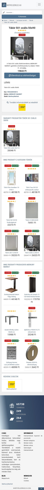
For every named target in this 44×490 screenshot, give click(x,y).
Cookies (26, 481)
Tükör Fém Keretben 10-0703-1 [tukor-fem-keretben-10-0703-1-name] (11, 189)
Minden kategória (29, 440)
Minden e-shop (28, 445)
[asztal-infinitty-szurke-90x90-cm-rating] (12, 311)
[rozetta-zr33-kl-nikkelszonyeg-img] (32, 353)
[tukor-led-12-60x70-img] (12, 243)
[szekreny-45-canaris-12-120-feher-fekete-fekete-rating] (32, 276)
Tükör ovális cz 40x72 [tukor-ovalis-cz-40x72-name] (32, 253)
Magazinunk (5, 478)
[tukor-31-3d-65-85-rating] (32, 201)
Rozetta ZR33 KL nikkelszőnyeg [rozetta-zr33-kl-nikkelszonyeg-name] (31, 364)
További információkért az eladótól (22, 106)
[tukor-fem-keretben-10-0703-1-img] (12, 178)
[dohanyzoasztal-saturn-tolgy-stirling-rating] (12, 276)
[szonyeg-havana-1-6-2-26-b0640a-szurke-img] (12, 353)
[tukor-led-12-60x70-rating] (12, 234)
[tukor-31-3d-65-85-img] (32, 211)
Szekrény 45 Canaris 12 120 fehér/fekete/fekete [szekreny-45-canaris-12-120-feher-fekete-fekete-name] (32, 296)
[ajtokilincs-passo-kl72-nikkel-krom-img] (32, 320)
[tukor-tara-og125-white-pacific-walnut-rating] (32, 169)
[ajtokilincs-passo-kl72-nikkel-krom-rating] (32, 311)
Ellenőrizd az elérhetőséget (22, 75)
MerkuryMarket (13, 96)
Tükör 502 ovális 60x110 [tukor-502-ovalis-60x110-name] (11, 148)
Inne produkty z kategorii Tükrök (17, 160)
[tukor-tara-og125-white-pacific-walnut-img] (32, 178)
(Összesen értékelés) (22, 33)
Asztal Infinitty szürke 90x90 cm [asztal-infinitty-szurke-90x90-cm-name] (11, 331)
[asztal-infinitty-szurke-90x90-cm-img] (12, 320)
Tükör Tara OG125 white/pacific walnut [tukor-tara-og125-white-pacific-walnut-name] (31, 189)
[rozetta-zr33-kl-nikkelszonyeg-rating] (32, 344)
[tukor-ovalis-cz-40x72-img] (32, 243)
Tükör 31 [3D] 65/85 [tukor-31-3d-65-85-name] (32, 220)
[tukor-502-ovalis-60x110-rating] (12, 129)
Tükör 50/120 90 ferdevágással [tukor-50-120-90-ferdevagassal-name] (11, 221)
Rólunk (26, 478)
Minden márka (28, 443)
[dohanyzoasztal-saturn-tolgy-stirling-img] (12, 285)
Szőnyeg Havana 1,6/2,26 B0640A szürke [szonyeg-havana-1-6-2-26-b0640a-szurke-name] (11, 364)
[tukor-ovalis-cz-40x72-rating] (32, 234)
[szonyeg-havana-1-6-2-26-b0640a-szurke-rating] (12, 344)
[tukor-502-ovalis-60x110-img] (12, 138)
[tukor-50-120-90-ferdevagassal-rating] (12, 201)
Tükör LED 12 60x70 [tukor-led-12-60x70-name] (11, 253)
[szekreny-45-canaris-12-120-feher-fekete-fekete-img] (32, 285)
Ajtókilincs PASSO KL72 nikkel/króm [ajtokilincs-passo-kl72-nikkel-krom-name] (32, 331)
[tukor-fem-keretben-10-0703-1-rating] (12, 169)
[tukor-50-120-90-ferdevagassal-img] (12, 211)
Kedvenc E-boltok (10, 376)
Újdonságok (27, 448)
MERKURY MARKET (15, 94)
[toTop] (41, 488)
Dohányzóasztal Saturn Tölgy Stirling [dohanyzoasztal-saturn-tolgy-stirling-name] (11, 296)
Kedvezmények (28, 450)
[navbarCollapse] (39, 4)
